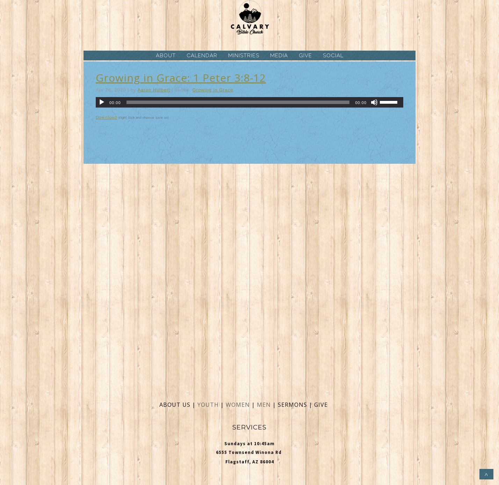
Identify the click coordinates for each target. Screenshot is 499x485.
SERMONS (293, 405)
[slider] (238, 102)
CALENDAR (202, 55)
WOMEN (239, 405)
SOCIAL (333, 55)
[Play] (101, 102)
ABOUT (166, 55)
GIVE (305, 55)
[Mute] (374, 102)
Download (106, 117)
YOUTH (208, 405)
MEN (264, 405)
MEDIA (279, 55)
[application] (249, 102)
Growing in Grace (212, 90)
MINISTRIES (243, 55)
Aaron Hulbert (154, 90)
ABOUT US (174, 405)
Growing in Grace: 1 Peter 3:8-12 (181, 78)
